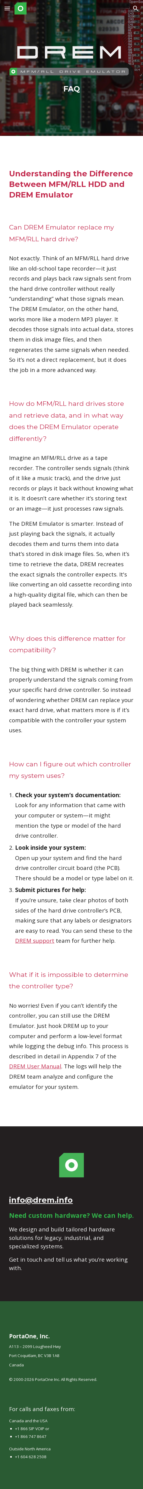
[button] (7, 8)
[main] (71, 89)
